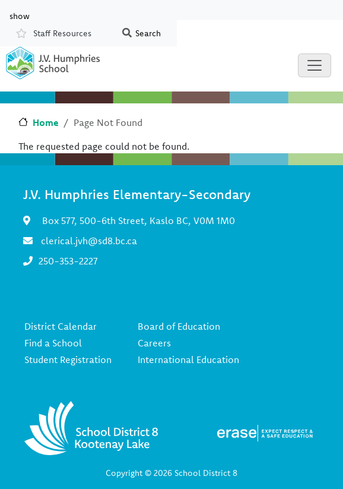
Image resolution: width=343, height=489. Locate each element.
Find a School (53, 343)
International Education (188, 359)
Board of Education (179, 326)
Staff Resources (62, 33)
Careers (154, 343)
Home (46, 122)
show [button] (19, 15)
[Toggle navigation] (314, 65)
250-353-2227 (68, 261)
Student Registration (68, 359)
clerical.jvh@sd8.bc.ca (89, 241)
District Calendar (60, 326)
